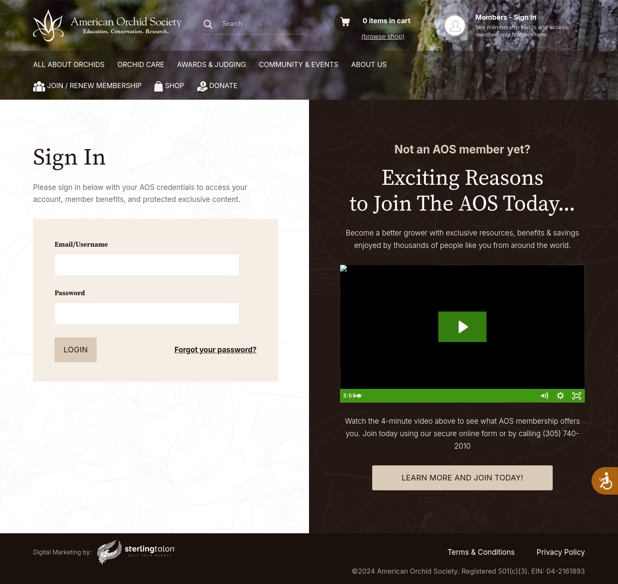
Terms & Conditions (481, 552)
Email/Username (81, 244)
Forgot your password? (215, 350)
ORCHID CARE (140, 64)
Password (70, 292)
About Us (369, 64)
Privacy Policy (561, 552)
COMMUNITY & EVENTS (298, 64)
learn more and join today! (462, 477)
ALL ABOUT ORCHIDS (68, 64)
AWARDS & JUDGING (211, 64)
